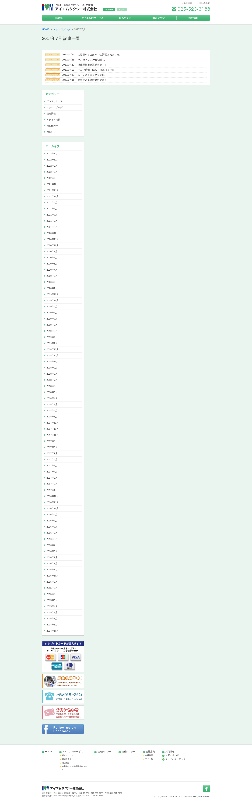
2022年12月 (53, 153)
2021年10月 (53, 196)
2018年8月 (52, 373)
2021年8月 (52, 208)
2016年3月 (52, 551)
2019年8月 (52, 312)
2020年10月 (53, 245)
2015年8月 (52, 588)
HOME (59, 18)
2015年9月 (52, 582)
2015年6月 (52, 594)
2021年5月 (52, 227)
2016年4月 (52, 545)
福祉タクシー (159, 18)
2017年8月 (52, 447)
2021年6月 (52, 221)
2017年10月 (53, 435)
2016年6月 (52, 533)
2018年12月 (53, 349)
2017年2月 (52, 484)
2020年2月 (52, 282)
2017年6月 (52, 459)
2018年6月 (52, 386)
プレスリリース (54, 101)
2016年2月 (52, 557)
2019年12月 (53, 294)
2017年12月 (53, 422)
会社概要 (149, 755)
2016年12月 (53, 496)
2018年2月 (52, 410)
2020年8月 (52, 251)
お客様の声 (52, 125)
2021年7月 (52, 214)
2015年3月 (52, 612)
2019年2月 (52, 337)
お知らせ (51, 132)
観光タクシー (126, 18)
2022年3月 (52, 172)
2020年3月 (52, 276)
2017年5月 (52, 465)
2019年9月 (52, 306)
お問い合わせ (203, 3)
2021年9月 (52, 202)
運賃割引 (66, 763)
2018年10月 (53, 361)
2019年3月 (52, 331)
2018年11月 (53, 355)
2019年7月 (52, 318)
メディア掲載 (53, 119)
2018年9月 (52, 367)
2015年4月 (52, 606)
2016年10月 (53, 508)
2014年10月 (53, 630)
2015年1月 (52, 618)
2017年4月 (52, 471)
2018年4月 (52, 398)
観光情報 (51, 113)
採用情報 (193, 18)
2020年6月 (52, 263)
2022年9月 (52, 165)
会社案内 (188, 3)
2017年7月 (52, 453)
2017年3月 (52, 478)
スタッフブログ (61, 29)
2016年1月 (52, 563)
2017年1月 (52, 490)
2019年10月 (53, 300)
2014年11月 (53, 624)
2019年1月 (52, 343)
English (122, 9)
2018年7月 (52, 380)
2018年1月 (52, 416)
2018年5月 (52, 392)
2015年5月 (52, 600)
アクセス (149, 759)
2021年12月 (53, 184)
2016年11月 (53, 502)
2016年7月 (52, 526)
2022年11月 (53, 159)
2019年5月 (52, 325)
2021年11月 (53, 190)
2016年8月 (52, 520)
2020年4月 (52, 269)
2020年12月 (53, 233)
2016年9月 (52, 514)
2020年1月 (52, 288)
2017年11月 (53, 429)
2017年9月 (52, 441)
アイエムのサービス (92, 18)
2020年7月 (52, 257)
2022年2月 (52, 178)
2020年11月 (53, 239)
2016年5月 (52, 539)
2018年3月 (52, 404)
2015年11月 (53, 569)
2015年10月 (53, 575)
